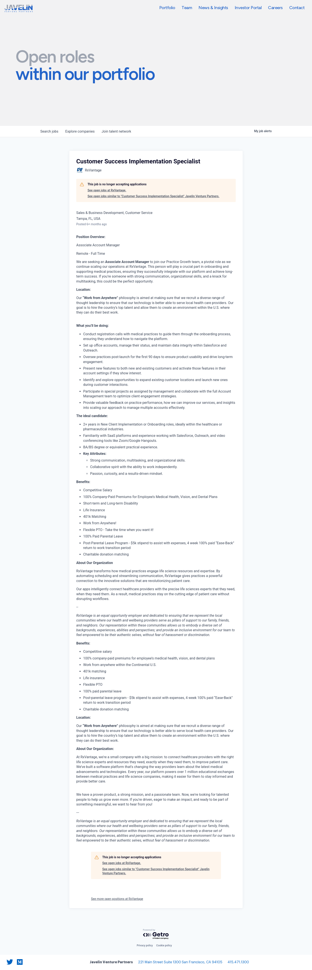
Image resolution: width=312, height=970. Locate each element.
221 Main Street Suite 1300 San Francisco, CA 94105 (180, 962)
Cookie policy (164, 945)
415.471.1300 (238, 962)
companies (79, 131)
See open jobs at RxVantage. (107, 190)
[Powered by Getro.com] (156, 934)
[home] (18, 8)
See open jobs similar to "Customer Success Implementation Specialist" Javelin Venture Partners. (153, 196)
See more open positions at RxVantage (117, 899)
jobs (49, 131)
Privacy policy (145, 945)
